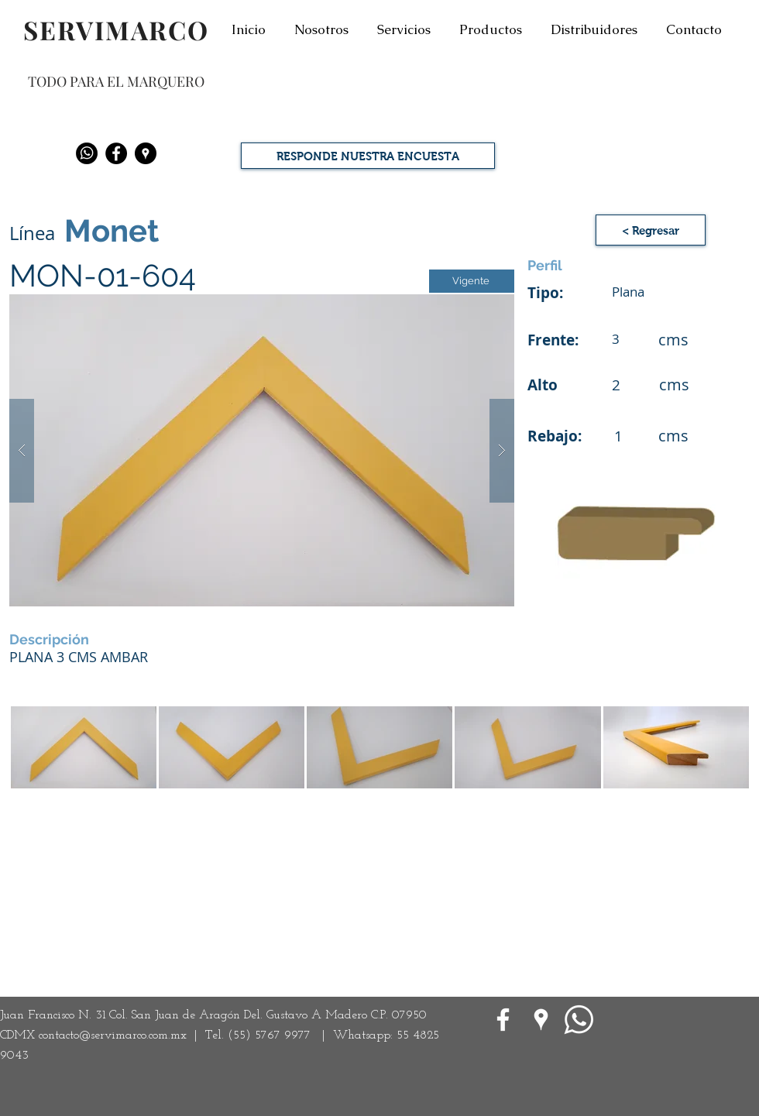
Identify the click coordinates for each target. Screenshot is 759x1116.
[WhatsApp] (579, 1019)
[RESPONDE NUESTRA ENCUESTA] (368, 156)
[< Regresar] (651, 230)
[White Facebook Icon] (503, 1019)
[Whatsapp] (87, 153)
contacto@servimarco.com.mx (113, 1035)
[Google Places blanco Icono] (541, 1019)
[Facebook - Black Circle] (116, 153)
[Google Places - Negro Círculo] (145, 153)
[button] (261, 450)
